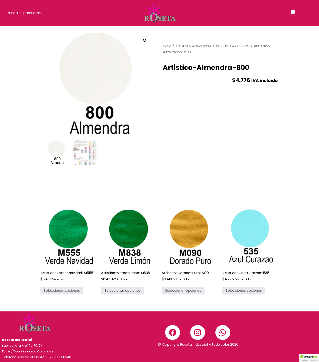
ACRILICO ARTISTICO (233, 46)
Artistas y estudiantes (193, 46)
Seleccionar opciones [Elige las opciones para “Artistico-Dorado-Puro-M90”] (183, 290)
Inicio (167, 46)
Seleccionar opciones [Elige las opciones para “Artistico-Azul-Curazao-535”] (244, 290)
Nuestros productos (26, 13)
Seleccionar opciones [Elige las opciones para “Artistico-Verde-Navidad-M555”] (62, 290)
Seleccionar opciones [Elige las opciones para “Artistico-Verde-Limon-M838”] (122, 290)
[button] (145, 40)
